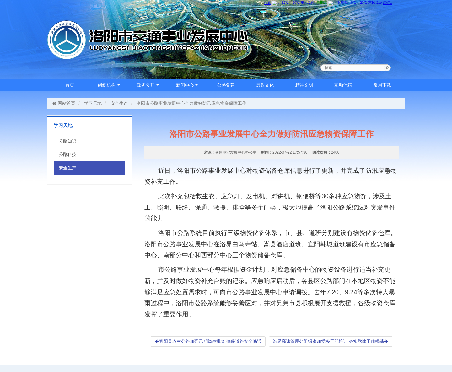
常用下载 (382, 85)
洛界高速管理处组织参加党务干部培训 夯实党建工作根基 (330, 341)
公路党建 (226, 85)
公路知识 (67, 141)
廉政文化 (265, 85)
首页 (69, 85)
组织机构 (109, 85)
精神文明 (304, 85)
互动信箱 (343, 85)
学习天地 (93, 103)
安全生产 (119, 103)
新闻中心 (187, 85)
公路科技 (67, 154)
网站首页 (63, 103)
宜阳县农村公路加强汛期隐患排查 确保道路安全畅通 (208, 341)
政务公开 (148, 85)
